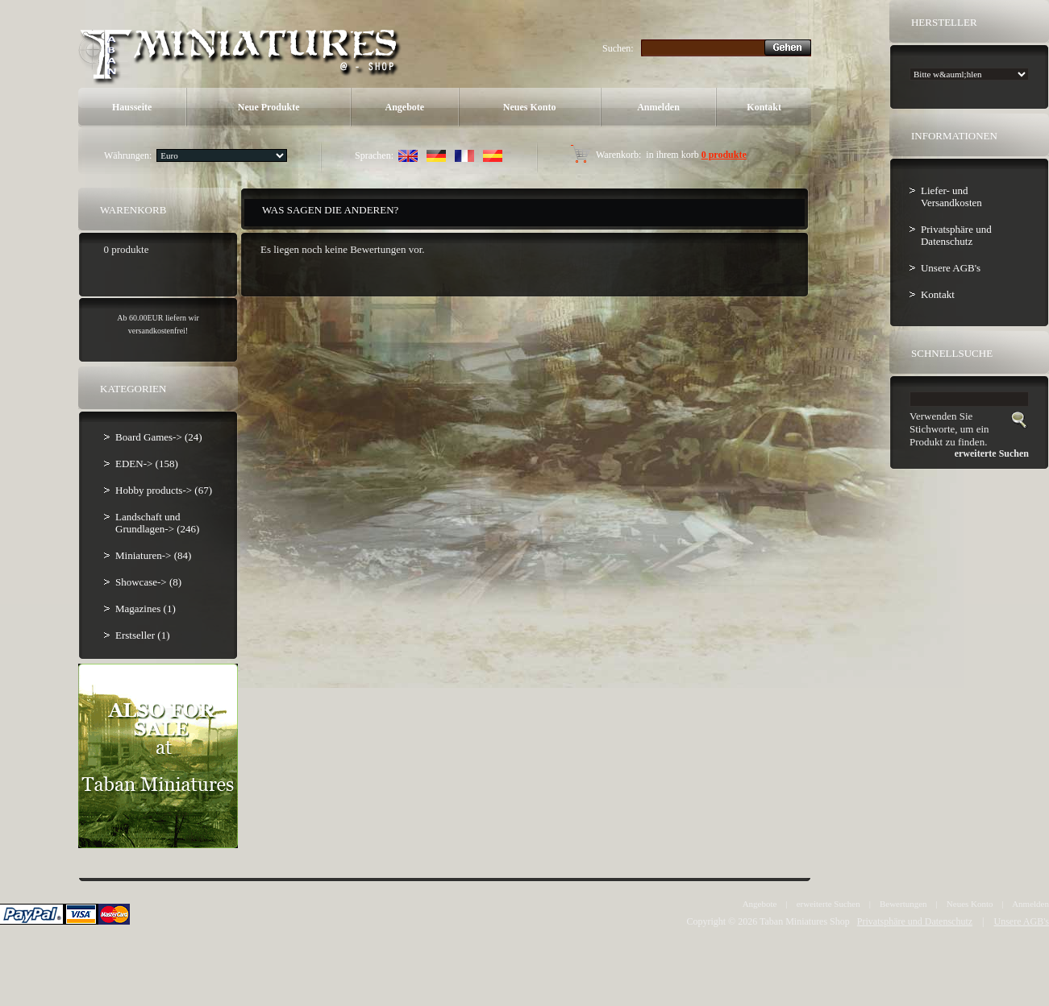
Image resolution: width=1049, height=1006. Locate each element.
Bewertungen (903, 904)
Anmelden (658, 107)
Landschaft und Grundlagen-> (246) (157, 523)
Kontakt (764, 107)
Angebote (405, 107)
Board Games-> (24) (158, 437)
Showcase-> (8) (148, 582)
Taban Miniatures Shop (805, 921)
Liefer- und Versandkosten (951, 196)
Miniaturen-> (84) (153, 555)
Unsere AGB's (950, 268)
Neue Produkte (269, 107)
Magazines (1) (145, 608)
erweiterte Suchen (828, 904)
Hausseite (132, 107)
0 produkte (724, 154)
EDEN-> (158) (146, 463)
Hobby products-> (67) (163, 490)
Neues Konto (529, 107)
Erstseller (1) (142, 635)
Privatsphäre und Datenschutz (956, 235)
